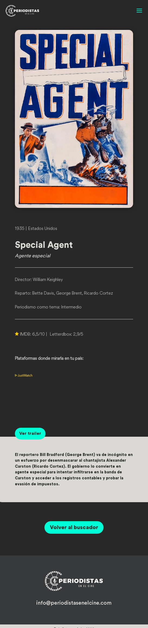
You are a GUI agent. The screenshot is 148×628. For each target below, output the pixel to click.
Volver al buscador (74, 527)
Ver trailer (30, 433)
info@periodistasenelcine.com (73, 603)
